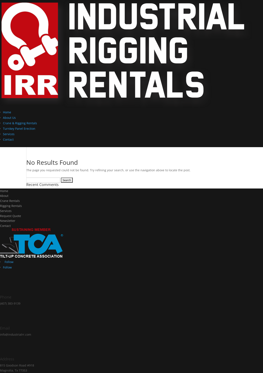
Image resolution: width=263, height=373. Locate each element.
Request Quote (10, 216)
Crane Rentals (10, 201)
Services (9, 134)
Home (7, 112)
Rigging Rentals (11, 206)
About (4, 196)
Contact (8, 139)
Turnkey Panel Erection (19, 129)
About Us (9, 118)
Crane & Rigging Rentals (20, 123)
